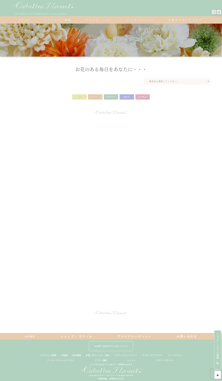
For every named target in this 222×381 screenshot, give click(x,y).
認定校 (127, 96)
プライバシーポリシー (135, 336)
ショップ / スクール (77, 336)
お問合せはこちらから (185, 20)
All (79, 96)
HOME (24, 20)
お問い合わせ (187, 336)
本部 (95, 96)
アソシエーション (99, 20)
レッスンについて (140, 20)
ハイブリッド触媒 (57, 20)
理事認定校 (111, 96)
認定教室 (142, 96)
